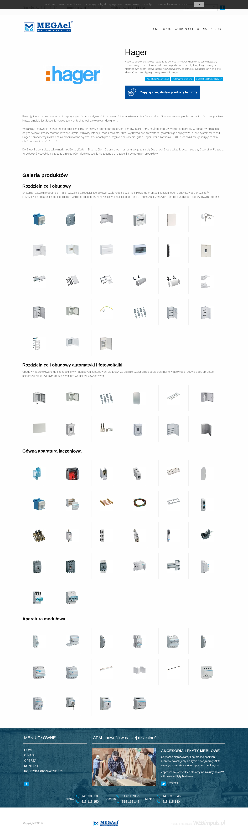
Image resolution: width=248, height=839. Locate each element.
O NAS (167, 29)
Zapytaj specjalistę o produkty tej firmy (162, 92)
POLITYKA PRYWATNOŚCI (43, 771)
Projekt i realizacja (197, 823)
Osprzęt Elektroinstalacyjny (209, 79)
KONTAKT (217, 29)
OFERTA (202, 29)
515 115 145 (130, 801)
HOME (155, 29)
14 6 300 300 (90, 796)
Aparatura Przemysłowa (158, 79)
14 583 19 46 (172, 796)
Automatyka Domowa (182, 79)
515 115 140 (171, 801)
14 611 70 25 (131, 796)
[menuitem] (155, 30)
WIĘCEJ (169, 784)
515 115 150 (90, 801)
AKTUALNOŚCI (184, 29)
